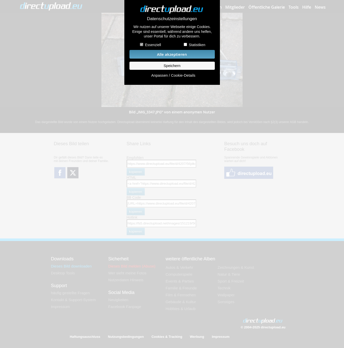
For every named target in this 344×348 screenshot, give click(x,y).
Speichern (172, 66)
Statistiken (197, 45)
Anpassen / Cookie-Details (173, 75)
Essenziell (153, 45)
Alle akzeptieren (172, 54)
